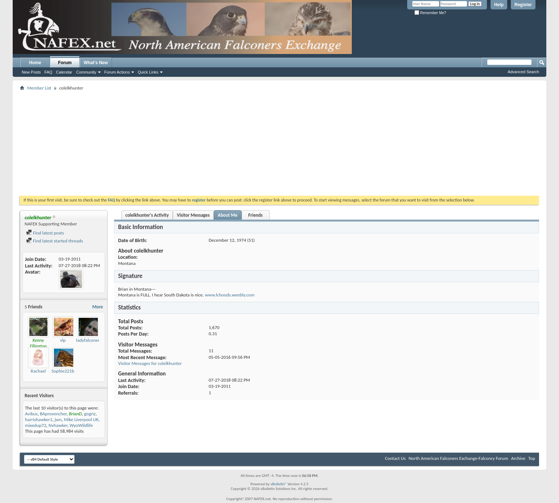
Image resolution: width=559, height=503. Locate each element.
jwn (58, 419)
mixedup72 (35, 425)
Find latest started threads (54, 241)
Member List (39, 88)
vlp (63, 340)
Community (86, 72)
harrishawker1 (39, 419)
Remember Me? (430, 13)
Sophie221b (62, 371)
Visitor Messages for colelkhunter (150, 363)
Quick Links (148, 72)
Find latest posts (45, 233)
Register (523, 4)
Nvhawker (58, 425)
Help (499, 4)
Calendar (64, 72)
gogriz (90, 413)
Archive (518, 458)
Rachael (38, 371)
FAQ (49, 72)
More (97, 306)
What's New (96, 62)
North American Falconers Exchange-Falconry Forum (458, 458)
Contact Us (395, 458)
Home (35, 62)
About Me (227, 215)
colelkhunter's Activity (147, 215)
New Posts (31, 72)
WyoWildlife (81, 425)
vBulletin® (278, 484)
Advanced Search (523, 72)
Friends (255, 215)
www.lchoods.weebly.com (229, 295)
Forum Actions (117, 72)
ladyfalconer (88, 340)
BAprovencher (53, 413)
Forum (64, 62)
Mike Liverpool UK (81, 419)
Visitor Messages (193, 215)
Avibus (31, 413)
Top (531, 458)
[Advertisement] (279, 143)
